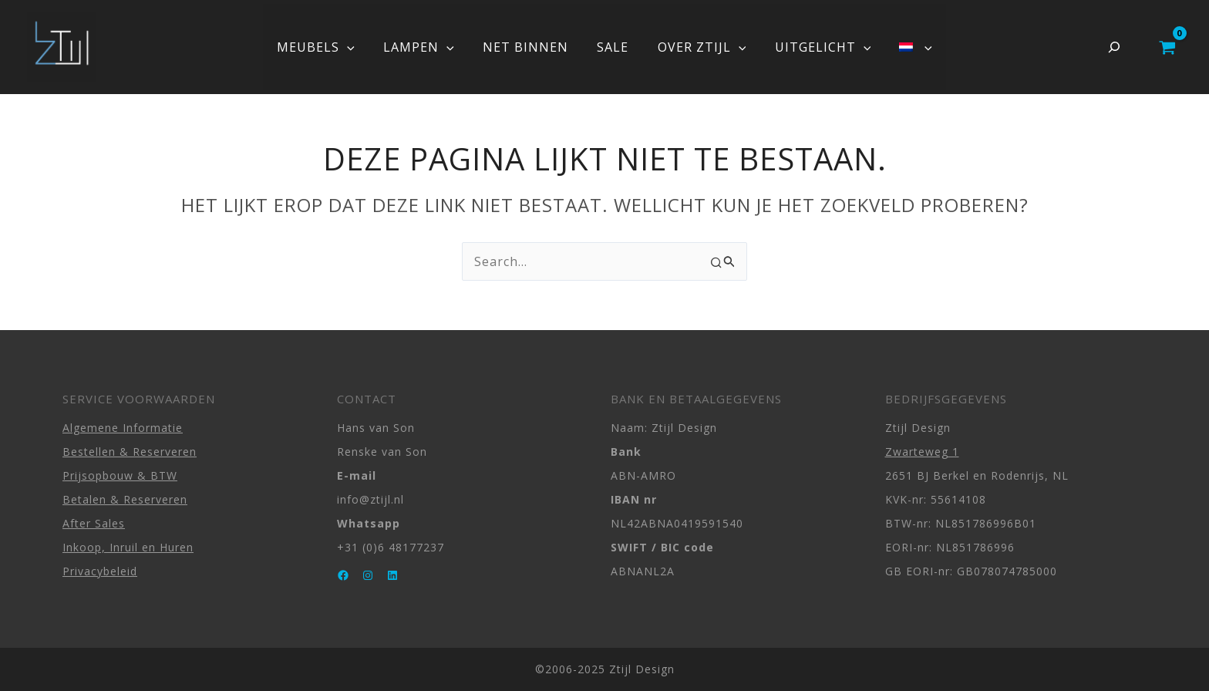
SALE (612, 47)
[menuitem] (902, 47)
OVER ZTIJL (697, 47)
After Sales (93, 523)
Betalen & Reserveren (124, 499)
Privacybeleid (99, 571)
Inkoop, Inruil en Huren (128, 547)
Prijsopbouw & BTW (119, 475)
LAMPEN (427, 47)
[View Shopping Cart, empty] (1167, 47)
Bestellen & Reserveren (129, 451)
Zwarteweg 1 (922, 451)
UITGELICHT (814, 47)
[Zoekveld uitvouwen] (1114, 47)
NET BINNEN (529, 47)
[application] (359, 47)
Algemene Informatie (122, 427)
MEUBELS (328, 47)
